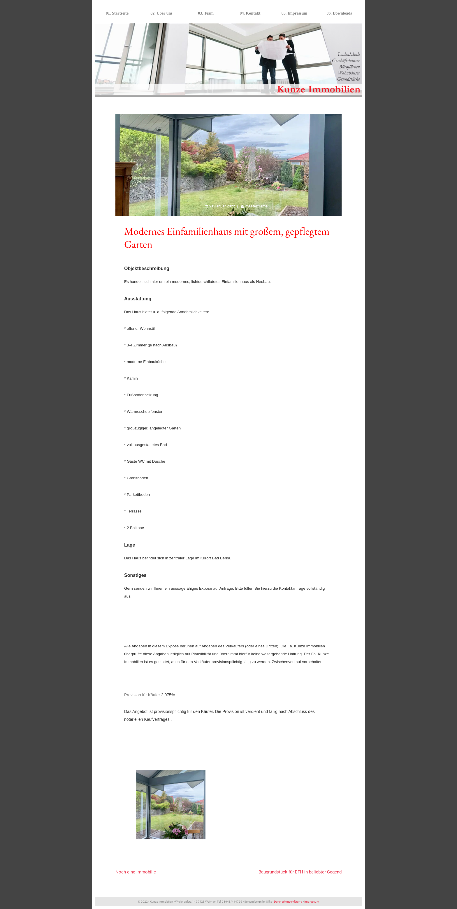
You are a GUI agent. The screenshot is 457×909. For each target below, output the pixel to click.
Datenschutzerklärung (288, 901)
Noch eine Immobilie (135, 872)
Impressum (311, 901)
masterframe (256, 206)
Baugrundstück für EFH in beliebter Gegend (300, 872)
